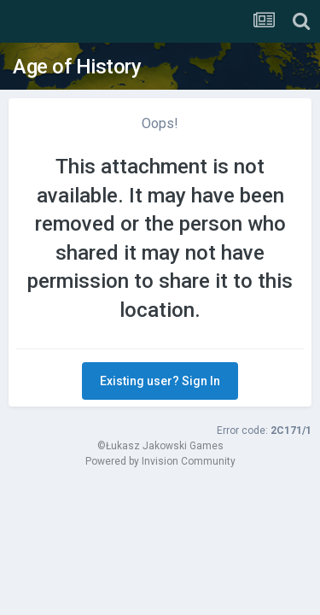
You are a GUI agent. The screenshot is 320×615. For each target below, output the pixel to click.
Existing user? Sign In (160, 381)
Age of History (77, 67)
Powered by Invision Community (160, 461)
